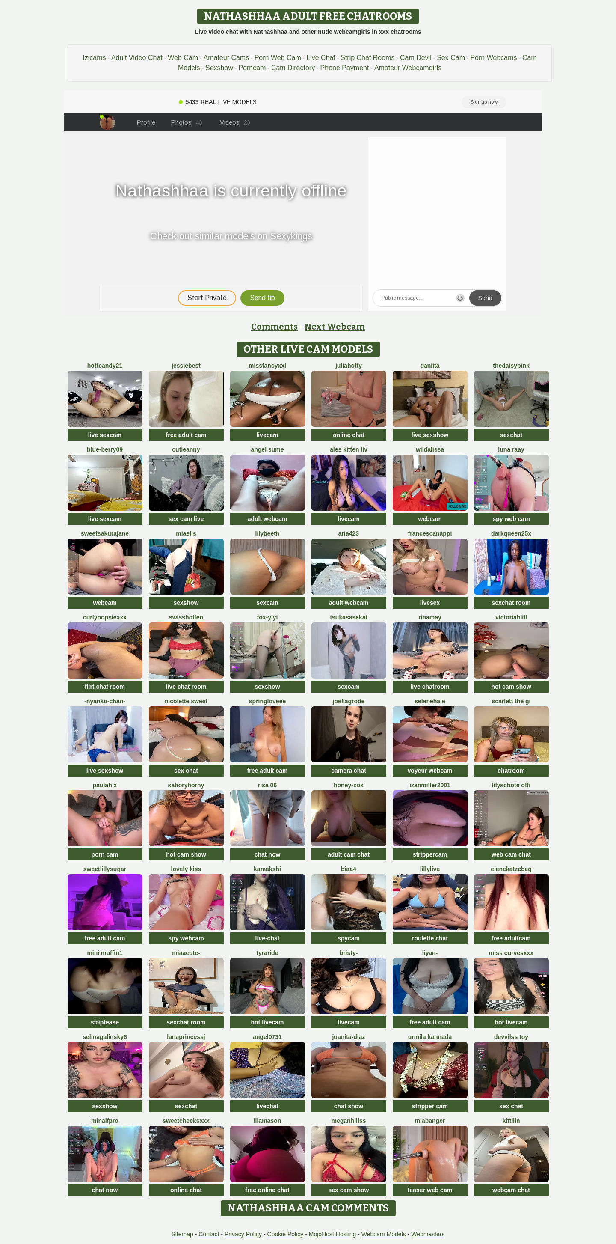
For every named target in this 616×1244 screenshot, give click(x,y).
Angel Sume (267, 449)
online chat (348, 435)
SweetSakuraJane (105, 533)
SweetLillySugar (104, 869)
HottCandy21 (104, 365)
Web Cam (183, 57)
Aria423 (348, 533)
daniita (429, 365)
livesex (430, 602)
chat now (268, 854)
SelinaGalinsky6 (105, 1036)
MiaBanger (430, 1120)
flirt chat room (105, 686)
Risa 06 (267, 785)
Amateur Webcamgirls (407, 67)
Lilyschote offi (511, 785)
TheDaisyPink (511, 365)
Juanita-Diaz (348, 1036)
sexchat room (511, 602)
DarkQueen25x (511, 533)
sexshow (185, 602)
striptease (105, 1022)
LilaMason (267, 1120)
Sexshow (219, 67)
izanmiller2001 (429, 785)
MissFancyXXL (267, 365)
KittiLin (511, 1120)
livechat (267, 1106)
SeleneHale (430, 701)
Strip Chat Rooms (367, 57)
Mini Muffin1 (104, 952)
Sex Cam (451, 57)
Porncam (252, 67)
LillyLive (430, 869)
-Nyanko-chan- (104, 701)
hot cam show (511, 686)
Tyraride (267, 952)
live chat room (186, 686)
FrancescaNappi (430, 533)
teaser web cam (430, 1190)
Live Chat (320, 57)
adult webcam (267, 518)
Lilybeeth (267, 533)
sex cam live (186, 518)
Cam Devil (416, 57)
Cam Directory (293, 67)
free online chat (267, 1190)
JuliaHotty (348, 365)
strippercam (430, 854)
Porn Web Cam (278, 57)
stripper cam (430, 1106)
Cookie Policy (285, 1234)
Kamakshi (267, 869)
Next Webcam (335, 326)
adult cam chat (349, 854)
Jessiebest (186, 365)
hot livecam (267, 1022)
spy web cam (511, 518)
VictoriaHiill (511, 617)
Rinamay (429, 617)
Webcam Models (383, 1234)
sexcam (267, 602)
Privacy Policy (243, 1234)
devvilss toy (511, 1036)
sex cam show (349, 1190)
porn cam (104, 854)
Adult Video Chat (137, 57)
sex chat (186, 770)
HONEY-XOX (349, 785)
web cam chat (511, 854)
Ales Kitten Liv (348, 449)
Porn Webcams (493, 57)
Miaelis (186, 533)
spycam (349, 938)
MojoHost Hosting (332, 1234)
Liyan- (430, 952)
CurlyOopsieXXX (105, 617)
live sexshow (430, 435)
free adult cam (186, 435)
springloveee (267, 701)
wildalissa (430, 449)
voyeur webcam (429, 770)
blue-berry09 (105, 449)
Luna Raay (511, 449)
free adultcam (511, 938)
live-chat (267, 938)
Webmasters (427, 1234)
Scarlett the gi (511, 701)
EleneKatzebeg (511, 869)
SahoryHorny (186, 785)
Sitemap (182, 1234)
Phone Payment (344, 67)
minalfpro (104, 1120)
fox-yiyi (267, 617)
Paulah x (105, 785)
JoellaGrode (349, 701)
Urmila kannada (430, 1036)
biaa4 (348, 869)
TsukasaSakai (348, 617)
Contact (208, 1234)
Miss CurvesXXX (511, 952)
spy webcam (186, 938)
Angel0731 (267, 1036)
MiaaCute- (186, 952)
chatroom (511, 770)
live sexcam (105, 435)
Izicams (94, 57)
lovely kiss (186, 869)
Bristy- (349, 952)
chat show (348, 1106)
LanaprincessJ (186, 1036)
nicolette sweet (186, 701)
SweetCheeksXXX (186, 1120)
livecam (267, 435)
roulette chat (430, 938)
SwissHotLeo (186, 617)
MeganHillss (349, 1120)
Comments (274, 326)
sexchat (511, 435)
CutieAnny (186, 449)
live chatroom (429, 686)
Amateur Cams (226, 57)
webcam (429, 518)
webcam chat (511, 1190)
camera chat (348, 770)
